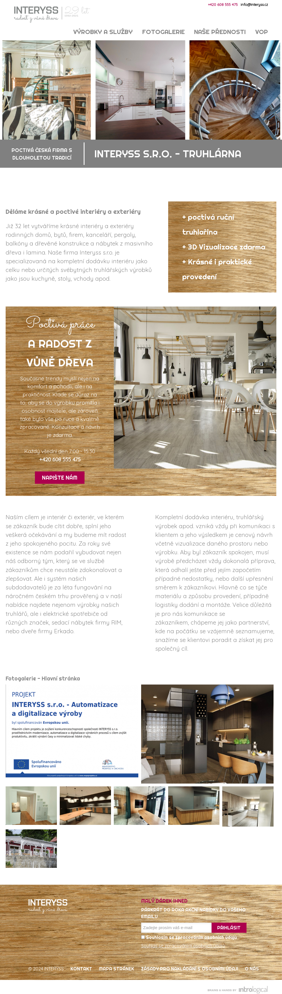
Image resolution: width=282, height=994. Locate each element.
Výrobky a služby (103, 32)
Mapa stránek (116, 969)
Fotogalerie (163, 32)
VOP (261, 32)
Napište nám (59, 477)
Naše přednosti (220, 32)
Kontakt (81, 969)
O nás (252, 969)
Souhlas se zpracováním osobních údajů (183, 945)
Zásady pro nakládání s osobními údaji (189, 969)
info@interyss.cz (254, 4)
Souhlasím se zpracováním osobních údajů (189, 937)
